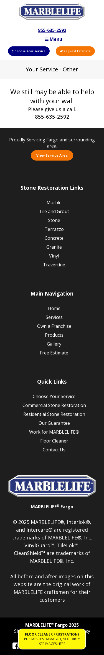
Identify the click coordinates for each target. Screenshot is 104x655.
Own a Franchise (54, 326)
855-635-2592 (52, 30)
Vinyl (54, 256)
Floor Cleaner (54, 441)
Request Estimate (75, 51)
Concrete (54, 238)
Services (54, 317)
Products (54, 335)
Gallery (54, 344)
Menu (53, 39)
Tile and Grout (54, 211)
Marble (54, 202)
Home (54, 308)
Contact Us (54, 450)
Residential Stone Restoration (54, 414)
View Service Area (52, 155)
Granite (54, 247)
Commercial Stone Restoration (54, 405)
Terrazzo (54, 229)
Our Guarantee (54, 423)
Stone (54, 220)
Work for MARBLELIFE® (54, 432)
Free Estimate (54, 353)
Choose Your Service (28, 51)
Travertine (54, 265)
